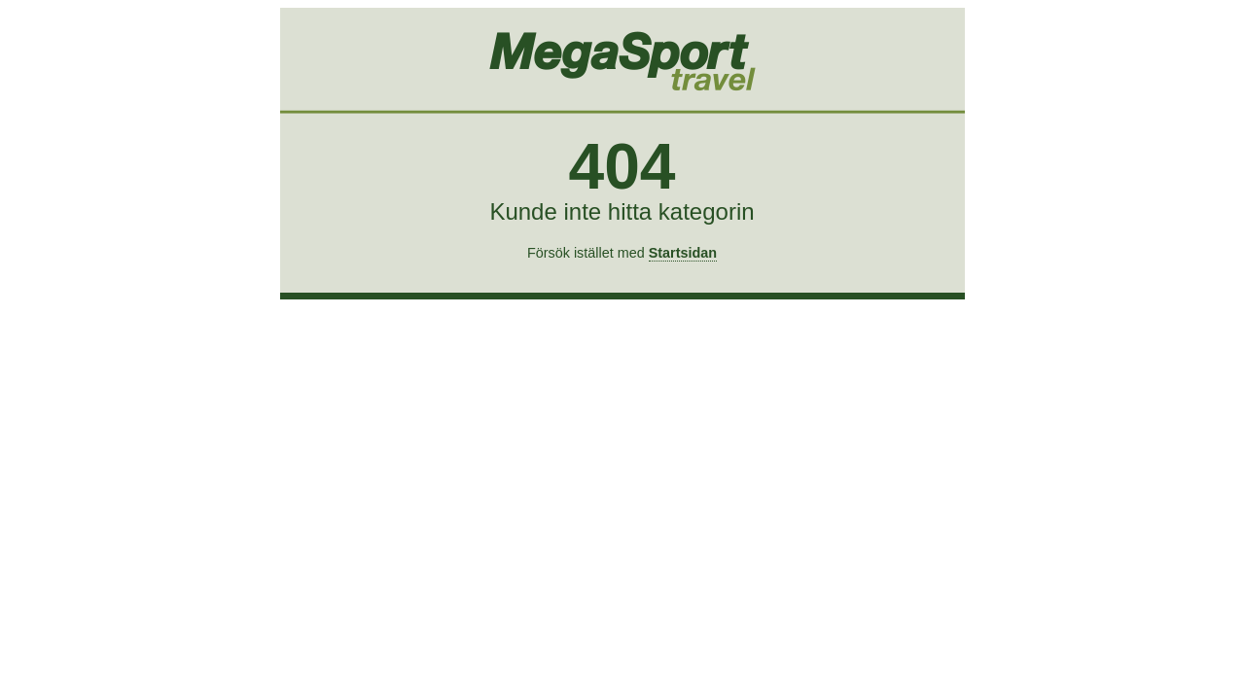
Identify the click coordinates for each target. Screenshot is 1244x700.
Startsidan (683, 253)
